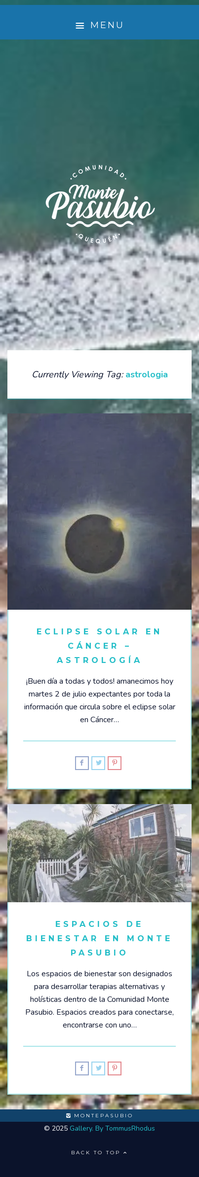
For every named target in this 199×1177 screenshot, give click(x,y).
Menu (99, 25)
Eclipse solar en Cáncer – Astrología (99, 646)
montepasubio (99, 1115)
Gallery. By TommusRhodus (112, 1128)
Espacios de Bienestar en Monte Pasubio (99, 938)
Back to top (99, 1152)
